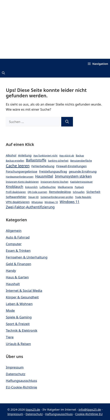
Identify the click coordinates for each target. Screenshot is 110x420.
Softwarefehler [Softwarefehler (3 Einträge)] (16, 197)
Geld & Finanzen (18, 264)
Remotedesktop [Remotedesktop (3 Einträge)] (60, 192)
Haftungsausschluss (21, 380)
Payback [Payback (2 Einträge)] (79, 187)
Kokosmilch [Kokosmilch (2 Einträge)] (31, 187)
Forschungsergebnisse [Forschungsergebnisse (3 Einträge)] (21, 171)
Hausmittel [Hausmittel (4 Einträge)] (44, 176)
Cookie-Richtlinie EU (88, 414)
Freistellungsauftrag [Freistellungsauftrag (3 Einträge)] (53, 171)
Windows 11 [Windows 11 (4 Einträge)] (69, 201)
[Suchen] (67, 121)
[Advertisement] (55, 29)
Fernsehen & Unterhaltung (26, 257)
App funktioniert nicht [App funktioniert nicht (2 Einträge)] (45, 155)
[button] (3, 73)
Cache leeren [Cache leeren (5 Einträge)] (18, 165)
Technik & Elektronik (21, 330)
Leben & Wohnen (19, 304)
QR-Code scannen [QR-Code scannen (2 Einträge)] (37, 192)
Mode (10, 310)
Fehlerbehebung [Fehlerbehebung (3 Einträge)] (42, 166)
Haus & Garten (17, 277)
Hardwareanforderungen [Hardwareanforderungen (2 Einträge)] (19, 176)
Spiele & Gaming (19, 317)
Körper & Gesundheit (22, 297)
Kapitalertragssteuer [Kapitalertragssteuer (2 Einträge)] (81, 181)
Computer (14, 244)
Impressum (15, 367)
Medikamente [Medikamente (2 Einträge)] (65, 187)
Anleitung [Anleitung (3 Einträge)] (25, 155)
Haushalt (13, 284)
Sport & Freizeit (18, 324)
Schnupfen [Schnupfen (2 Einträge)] (78, 192)
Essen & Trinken (18, 250)
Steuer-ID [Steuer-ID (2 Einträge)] (33, 197)
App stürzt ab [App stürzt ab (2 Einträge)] (66, 155)
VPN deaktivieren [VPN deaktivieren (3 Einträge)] (18, 202)
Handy (11, 270)
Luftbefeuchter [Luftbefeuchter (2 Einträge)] (48, 187)
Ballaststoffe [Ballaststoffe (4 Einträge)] (36, 160)
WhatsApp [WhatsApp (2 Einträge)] (37, 202)
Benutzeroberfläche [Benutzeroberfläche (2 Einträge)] (81, 160)
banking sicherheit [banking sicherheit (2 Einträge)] (58, 160)
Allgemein (13, 230)
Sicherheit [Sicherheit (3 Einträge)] (93, 192)
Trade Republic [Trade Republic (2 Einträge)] (83, 197)
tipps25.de (33, 409)
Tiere (10, 337)
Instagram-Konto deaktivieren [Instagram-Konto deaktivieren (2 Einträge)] (22, 181)
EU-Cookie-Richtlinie (21, 387)
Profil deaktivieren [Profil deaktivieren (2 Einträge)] (16, 192)
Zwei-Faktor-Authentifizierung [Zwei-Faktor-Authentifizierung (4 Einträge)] (30, 207)
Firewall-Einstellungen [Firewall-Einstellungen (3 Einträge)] (71, 166)
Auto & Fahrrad (18, 237)
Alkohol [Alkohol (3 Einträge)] (11, 155)
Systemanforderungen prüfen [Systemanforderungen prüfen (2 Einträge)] (57, 197)
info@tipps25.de (90, 409)
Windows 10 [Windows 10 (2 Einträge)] (51, 202)
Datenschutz (15, 374)
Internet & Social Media (24, 290)
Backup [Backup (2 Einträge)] (80, 155)
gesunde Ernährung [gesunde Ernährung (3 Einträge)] (83, 171)
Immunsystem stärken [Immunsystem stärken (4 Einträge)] (73, 176)
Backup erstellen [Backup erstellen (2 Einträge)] (15, 160)
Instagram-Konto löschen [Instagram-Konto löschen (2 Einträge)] (54, 181)
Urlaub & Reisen (18, 343)
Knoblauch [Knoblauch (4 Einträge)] (14, 186)
